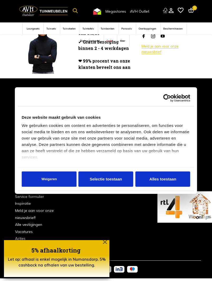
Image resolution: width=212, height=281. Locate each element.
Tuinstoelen (69, 28)
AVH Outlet (139, 11)
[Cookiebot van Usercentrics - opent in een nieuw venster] (167, 98)
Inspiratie (23, 203)
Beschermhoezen (173, 28)
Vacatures (24, 231)
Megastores (115, 11)
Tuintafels (88, 28)
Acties (20, 238)
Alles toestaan (163, 179)
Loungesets (33, 28)
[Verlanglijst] (181, 10)
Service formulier (29, 196)
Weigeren (49, 179)
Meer (122, 40)
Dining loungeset (90, 40)
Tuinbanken (107, 28)
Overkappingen (147, 28)
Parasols (126, 28)
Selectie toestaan (106, 179)
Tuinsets (51, 28)
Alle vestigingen (28, 224)
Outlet (110, 40)
